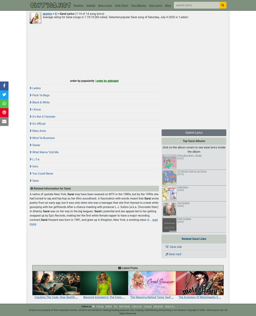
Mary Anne (38, 131)
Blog (168, 5)
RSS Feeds (124, 306)
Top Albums (138, 5)
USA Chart (121, 5)
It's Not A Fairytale (42, 116)
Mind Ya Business (42, 138)
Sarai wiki (173, 247)
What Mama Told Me (44, 152)
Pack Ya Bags (40, 95)
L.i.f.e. (35, 159)
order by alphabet (107, 81)
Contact (148, 306)
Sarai (34, 180)
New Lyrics (105, 5)
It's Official (37, 123)
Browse (78, 5)
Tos (115, 306)
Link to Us (137, 306)
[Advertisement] (128, 51)
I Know (35, 109)
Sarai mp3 (173, 254)
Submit (90, 5)
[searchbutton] (222, 5)
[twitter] (93, 306)
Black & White (40, 102)
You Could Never (41, 173)
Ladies (35, 88)
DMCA (108, 306)
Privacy (100, 306)
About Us (169, 306)
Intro (34, 166)
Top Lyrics (155, 5)
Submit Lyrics (193, 132)
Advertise (158, 306)
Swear (35, 145)
